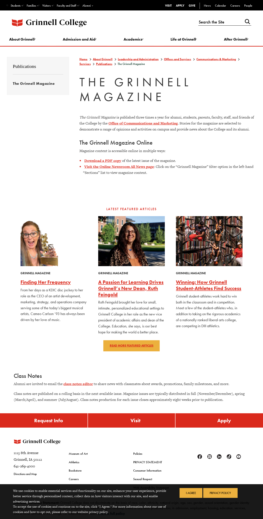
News (207, 5)
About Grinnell (24, 39)
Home (83, 60)
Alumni (86, 5)
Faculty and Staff (66, 5)
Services (85, 65)
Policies (137, 458)
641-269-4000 (24, 470)
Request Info (48, 421)
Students (15, 5)
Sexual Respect (142, 482)
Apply (180, 5)
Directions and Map (25, 479)
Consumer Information (146, 474)
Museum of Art (77, 458)
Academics (133, 39)
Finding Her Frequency (46, 283)
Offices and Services (177, 60)
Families (31, 5)
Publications (24, 67)
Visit (168, 5)
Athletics (74, 466)
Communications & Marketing (216, 60)
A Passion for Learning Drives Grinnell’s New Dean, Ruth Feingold (131, 289)
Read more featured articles (131, 347)
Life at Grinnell (183, 39)
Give (192, 5)
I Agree (191, 493)
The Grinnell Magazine (34, 84)
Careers (235, 5)
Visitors (46, 5)
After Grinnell (235, 39)
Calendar (220, 5)
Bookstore (74, 474)
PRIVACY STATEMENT (146, 466)
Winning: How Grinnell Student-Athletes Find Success (202, 289)
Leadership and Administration (138, 60)
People (248, 5)
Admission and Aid (80, 39)
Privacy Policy (220, 493)
